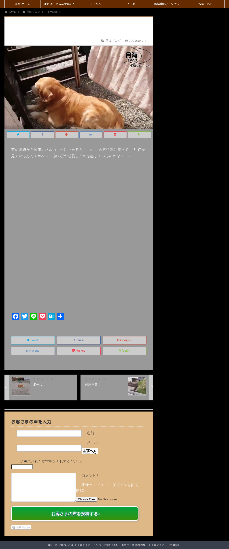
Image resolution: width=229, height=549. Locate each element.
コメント (90, 475)
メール (92, 442)
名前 (90, 433)
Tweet (33, 340)
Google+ (124, 340)
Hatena (33, 351)
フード (131, 4)
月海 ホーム (22, 4)
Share (78, 340)
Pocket (79, 351)
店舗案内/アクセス (167, 4)
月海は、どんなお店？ (58, 4)
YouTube (204, 4)
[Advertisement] (78, 278)
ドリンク (95, 4)
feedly (125, 351)
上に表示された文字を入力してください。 (51, 461)
